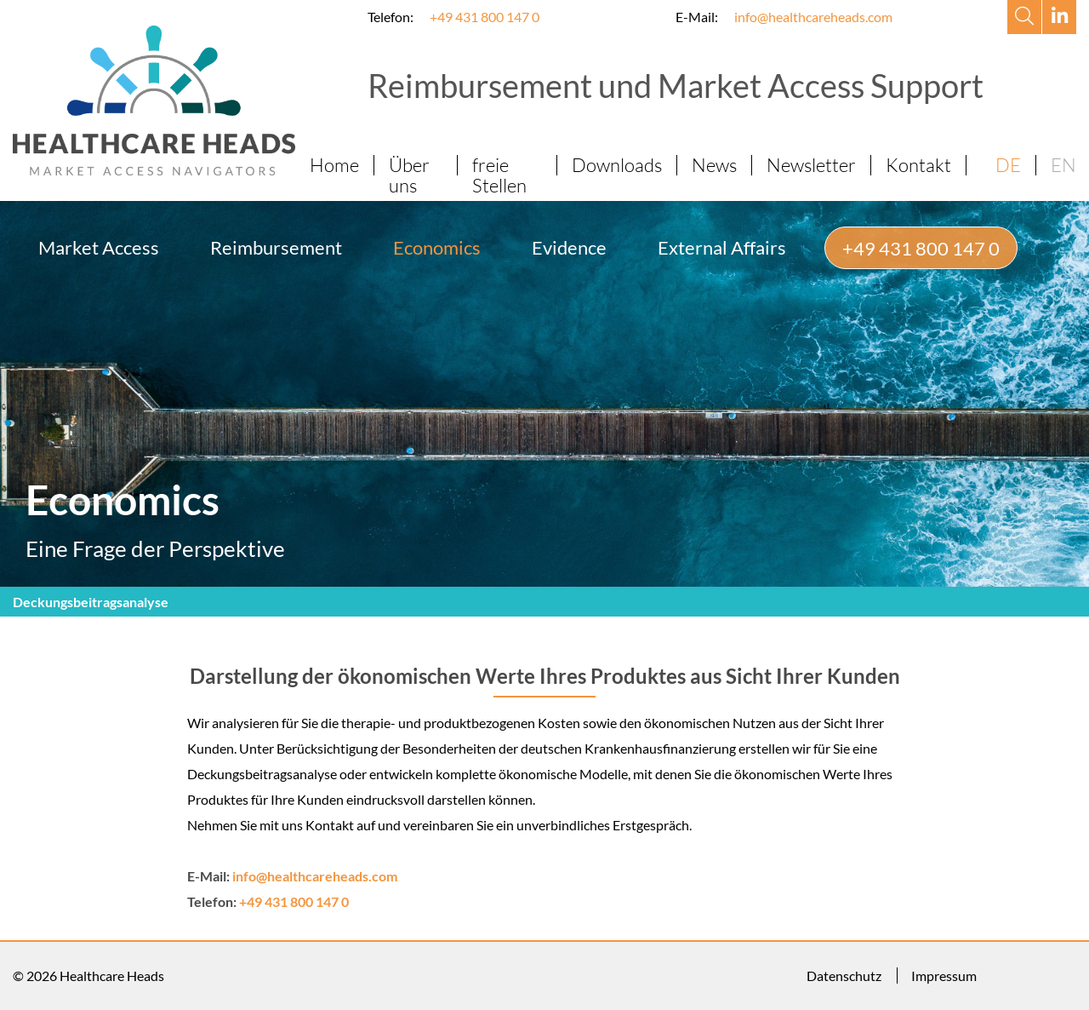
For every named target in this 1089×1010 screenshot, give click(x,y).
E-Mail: (697, 17)
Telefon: (390, 17)
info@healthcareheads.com (813, 17)
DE (1008, 164)
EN (1063, 164)
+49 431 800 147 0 (484, 17)
